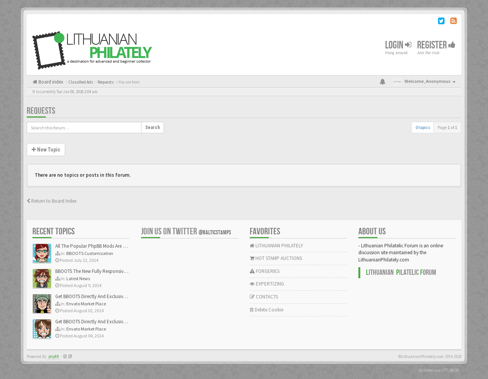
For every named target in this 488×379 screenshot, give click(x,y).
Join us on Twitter (186, 231)
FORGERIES (264, 271)
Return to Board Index (52, 201)
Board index (50, 82)
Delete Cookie (266, 309)
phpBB (53, 356)
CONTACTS (264, 297)
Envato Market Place (86, 303)
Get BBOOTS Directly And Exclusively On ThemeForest (109, 296)
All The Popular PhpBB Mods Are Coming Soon (103, 246)
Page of (447, 127)
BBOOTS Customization (89, 253)
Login (398, 45)
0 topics (423, 127)
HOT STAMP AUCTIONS (276, 258)
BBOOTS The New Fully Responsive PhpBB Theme (105, 271)
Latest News (78, 278)
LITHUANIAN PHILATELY (276, 245)
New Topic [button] (46, 150)
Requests (41, 110)
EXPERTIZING (267, 284)
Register (436, 45)
